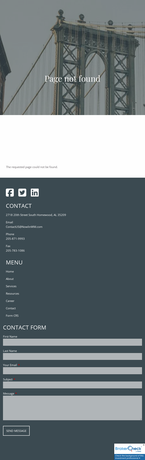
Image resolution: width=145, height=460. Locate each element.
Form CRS (12, 315)
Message (22, 393)
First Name (10, 336)
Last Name (10, 351)
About (10, 279)
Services (11, 286)
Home (10, 271)
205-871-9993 (15, 238)
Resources (12, 293)
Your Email (24, 365)
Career (10, 301)
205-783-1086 (15, 250)
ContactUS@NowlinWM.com (24, 227)
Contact (11, 308)
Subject (21, 379)
